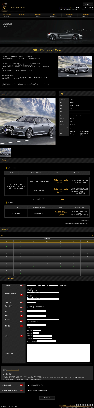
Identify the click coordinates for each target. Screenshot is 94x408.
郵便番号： (30, 330)
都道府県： (30, 333)
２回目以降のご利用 (38, 307)
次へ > (91, 236)
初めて (29, 307)
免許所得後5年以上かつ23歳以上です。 (38, 390)
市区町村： (30, 335)
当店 (29, 291)
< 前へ (3, 236)
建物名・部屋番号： (32, 341)
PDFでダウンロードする (13, 370)
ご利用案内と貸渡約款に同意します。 (38, 385)
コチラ (62, 199)
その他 (34, 291)
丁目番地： (30, 338)
